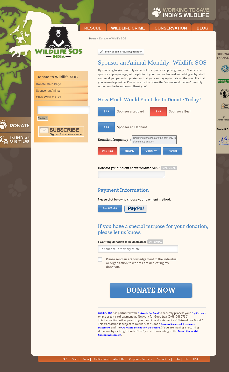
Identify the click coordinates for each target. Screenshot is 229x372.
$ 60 (106, 127)
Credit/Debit (110, 208)
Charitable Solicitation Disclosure (140, 327)
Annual (173, 150)
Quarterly (151, 150)
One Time (107, 150)
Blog (202, 28)
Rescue (92, 28)
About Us (118, 359)
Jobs (177, 359)
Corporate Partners (140, 359)
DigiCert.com (199, 313)
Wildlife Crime (128, 28)
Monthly (129, 150)
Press (86, 359)
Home (92, 38)
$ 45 (158, 111)
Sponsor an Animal (48, 90)
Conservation (171, 28)
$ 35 (106, 111)
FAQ (65, 359)
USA (195, 359)
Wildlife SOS (105, 313)
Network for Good (148, 313)
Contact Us (163, 359)
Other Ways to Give (48, 97)
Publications (101, 359)
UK (186, 359)
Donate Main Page (48, 84)
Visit (75, 359)
